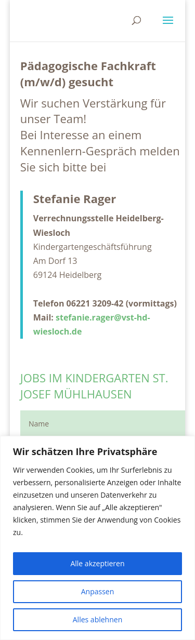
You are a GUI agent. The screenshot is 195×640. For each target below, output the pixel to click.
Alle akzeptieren (97, 563)
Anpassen (97, 591)
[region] (97, 538)
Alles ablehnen (97, 619)
